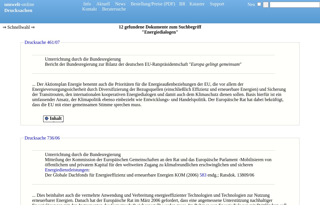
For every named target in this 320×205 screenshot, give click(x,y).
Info (87, 3)
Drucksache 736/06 (42, 138)
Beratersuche (114, 9)
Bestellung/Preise (147, 3)
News (120, 3)
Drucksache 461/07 (42, 42)
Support (217, 3)
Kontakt (89, 9)
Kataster (196, 3)
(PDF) (169, 3)
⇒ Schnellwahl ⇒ (19, 27)
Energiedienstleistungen (66, 169)
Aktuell (103, 3)
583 (203, 175)
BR (182, 3)
